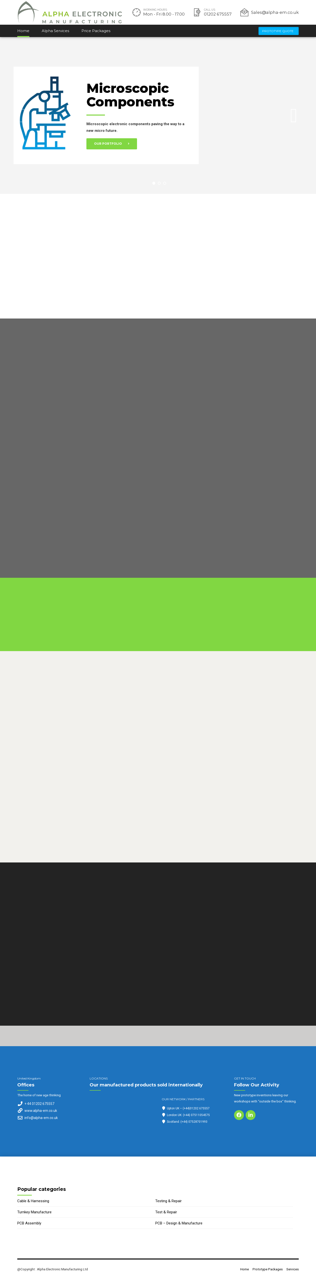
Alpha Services (55, 30)
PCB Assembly (29, 1223)
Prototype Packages (268, 1269)
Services (292, 1269)
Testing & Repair (168, 1201)
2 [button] (159, 183)
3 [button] (164, 183)
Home (23, 30)
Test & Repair (166, 1212)
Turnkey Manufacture (34, 1212)
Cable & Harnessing (33, 1201)
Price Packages (95, 30)
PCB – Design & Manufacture (178, 1223)
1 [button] (153, 183)
